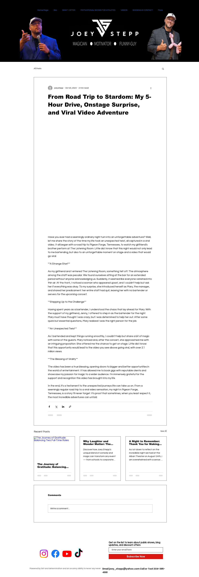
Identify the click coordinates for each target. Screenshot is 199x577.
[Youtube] (67, 553)
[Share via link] (70, 406)
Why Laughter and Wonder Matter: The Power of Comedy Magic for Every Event (100, 443)
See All (163, 431)
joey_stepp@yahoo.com (124, 568)
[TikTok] (78, 553)
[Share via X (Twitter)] (56, 406)
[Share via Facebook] (49, 406)
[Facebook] (55, 553)
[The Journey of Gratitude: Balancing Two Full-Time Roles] (54, 447)
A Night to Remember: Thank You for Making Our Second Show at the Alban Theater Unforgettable (146, 443)
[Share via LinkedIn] (63, 406)
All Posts (37, 68)
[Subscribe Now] (136, 556)
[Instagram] (43, 553)
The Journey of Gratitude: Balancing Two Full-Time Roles (51, 465)
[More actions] (151, 88)
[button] (163, 69)
